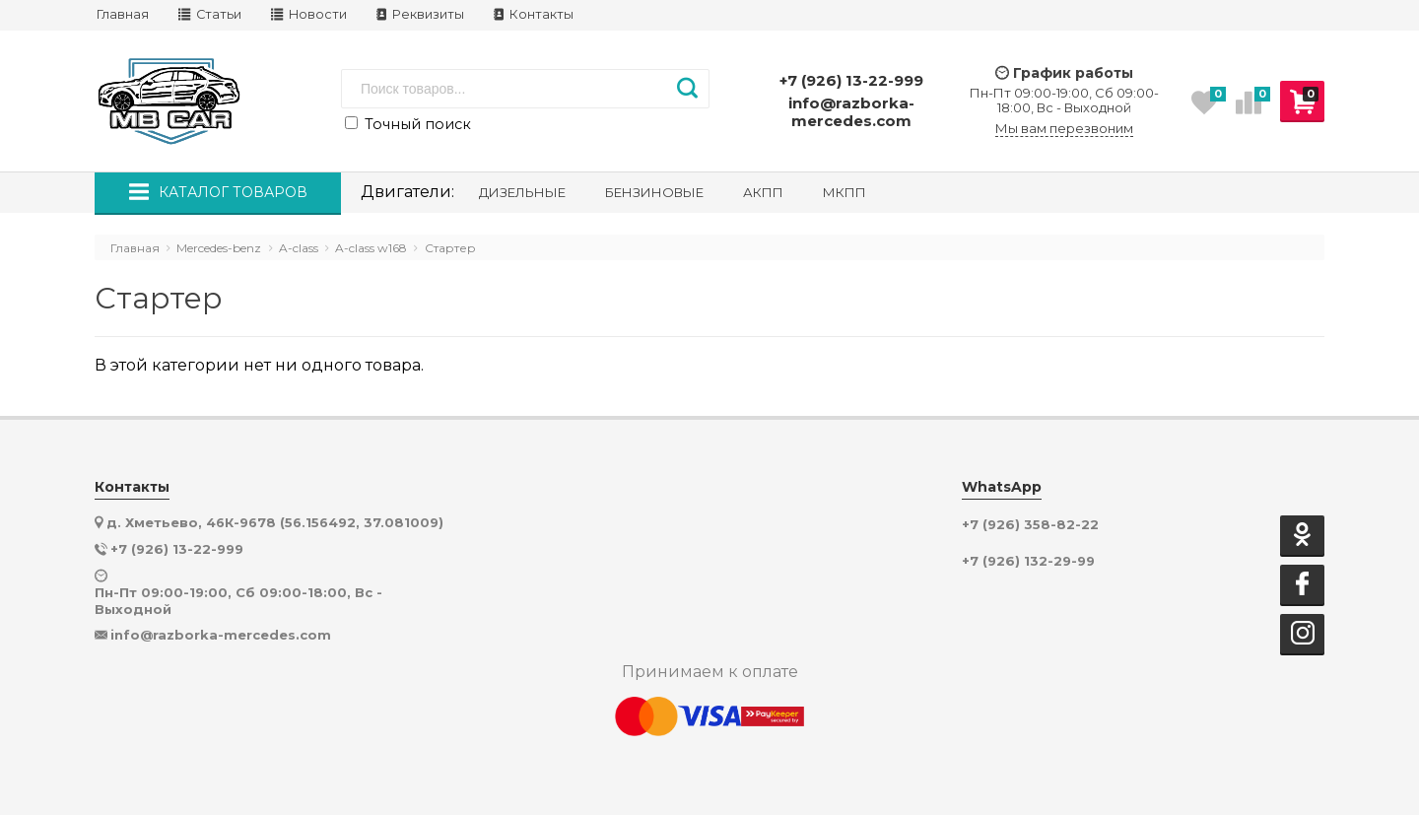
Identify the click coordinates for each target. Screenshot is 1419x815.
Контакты (534, 14)
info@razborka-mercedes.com (851, 112)
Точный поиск (408, 124)
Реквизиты (420, 14)
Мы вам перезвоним (1064, 128)
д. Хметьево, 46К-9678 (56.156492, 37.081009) (274, 522)
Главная (123, 14)
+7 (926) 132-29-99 (1028, 561)
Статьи (209, 14)
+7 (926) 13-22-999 (851, 80)
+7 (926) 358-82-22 (1030, 524)
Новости (309, 14)
